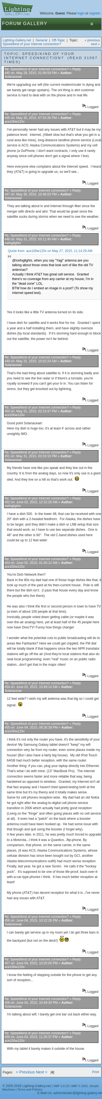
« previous (92, 40)
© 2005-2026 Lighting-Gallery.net (26, 1086)
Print (95, 1072)
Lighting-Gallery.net (17, 40)
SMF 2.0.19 (61, 1086)
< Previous (25, 1072)
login (81, 13)
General (41, 40)
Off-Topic (58, 40)
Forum (11, 23)
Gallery (35, 23)
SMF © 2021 (79, 1086)
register (94, 13)
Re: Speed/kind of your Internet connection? (36, 69)
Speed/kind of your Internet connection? (32, 44)
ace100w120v (14, 122)
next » (95, 44)
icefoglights (12, 243)
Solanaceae (13, 77)
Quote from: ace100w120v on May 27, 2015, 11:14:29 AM (50, 251)
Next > (41, 1072)
